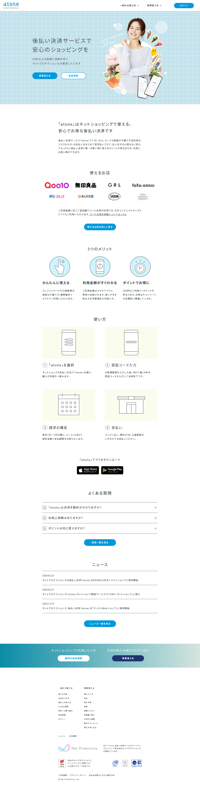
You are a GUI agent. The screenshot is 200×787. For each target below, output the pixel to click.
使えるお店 (62, 694)
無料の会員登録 (73, 658)
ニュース (61, 736)
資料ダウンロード (91, 723)
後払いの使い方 (64, 702)
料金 (86, 698)
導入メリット (89, 694)
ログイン (184, 5)
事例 (86, 706)
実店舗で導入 (89, 715)
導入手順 (87, 702)
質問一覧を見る (100, 542)
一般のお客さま (65, 688)
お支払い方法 (63, 698)
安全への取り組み (65, 711)
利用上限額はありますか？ (102, 518)
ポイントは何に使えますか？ (102, 528)
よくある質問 (63, 706)
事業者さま (45, 75)
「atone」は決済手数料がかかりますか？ (102, 507)
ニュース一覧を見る (100, 623)
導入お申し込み (90, 727)
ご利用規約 (63, 775)
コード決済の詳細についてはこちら (108, 214)
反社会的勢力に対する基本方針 (102, 775)
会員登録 (73, 75)
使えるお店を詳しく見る (100, 226)
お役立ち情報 (89, 719)
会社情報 (73, 736)
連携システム (89, 711)
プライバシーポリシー (78, 775)
